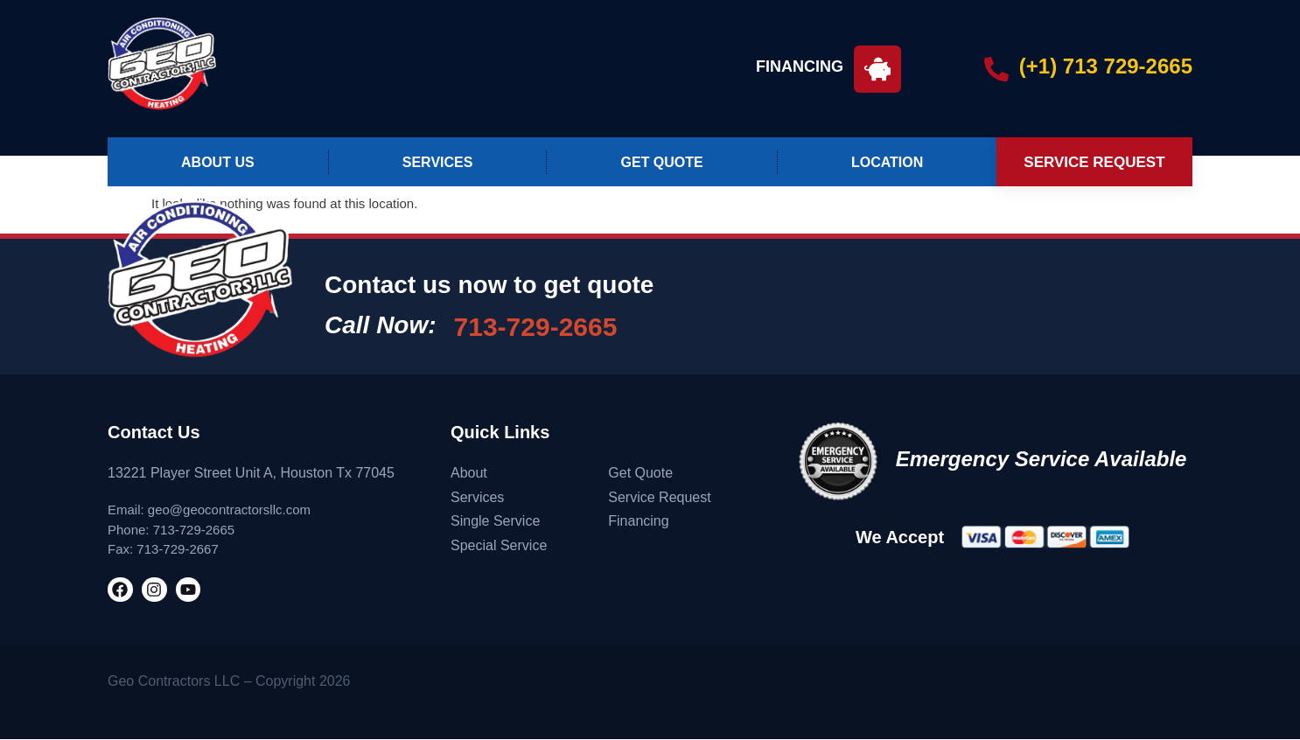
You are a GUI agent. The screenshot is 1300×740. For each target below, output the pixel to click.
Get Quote (662, 162)
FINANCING (799, 66)
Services (437, 162)
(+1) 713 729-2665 (1105, 66)
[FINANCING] (877, 69)
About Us (218, 162)
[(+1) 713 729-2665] (996, 69)
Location (887, 162)
